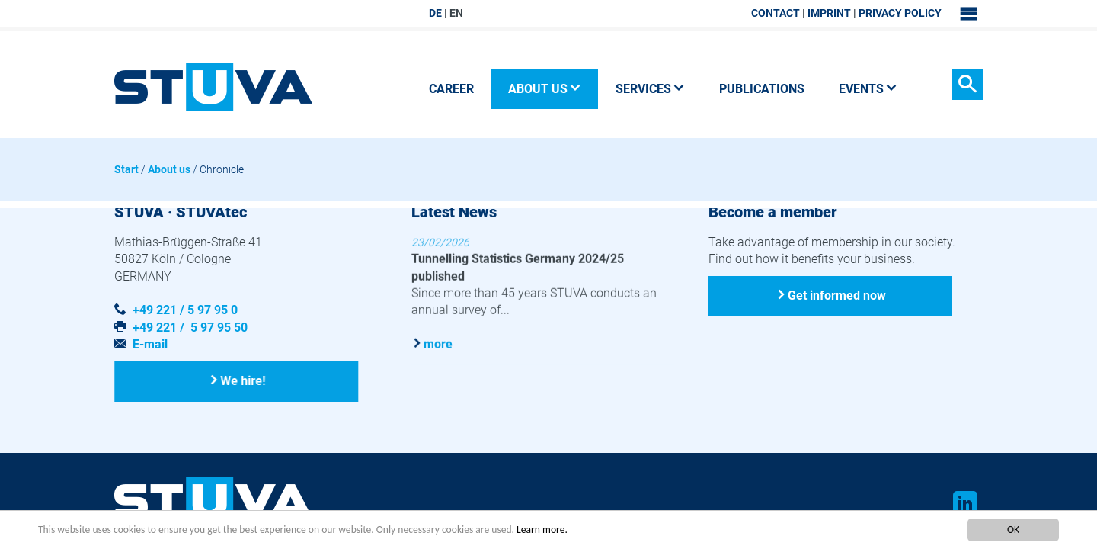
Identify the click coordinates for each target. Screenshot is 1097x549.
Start (126, 169)
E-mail (150, 344)
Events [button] (868, 89)
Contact (775, 13)
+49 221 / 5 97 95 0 (185, 310)
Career (451, 89)
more (438, 343)
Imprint (829, 13)
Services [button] (650, 89)
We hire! (243, 381)
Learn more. (542, 529)
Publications (761, 89)
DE (435, 13)
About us (169, 169)
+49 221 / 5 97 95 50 (190, 327)
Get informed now (837, 295)
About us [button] (544, 89)
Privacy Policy (900, 13)
